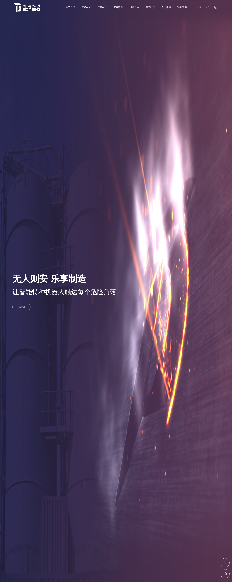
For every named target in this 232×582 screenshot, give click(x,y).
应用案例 (118, 7)
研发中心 (86, 7)
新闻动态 (150, 7)
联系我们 (182, 7)
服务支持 (134, 7)
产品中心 (102, 7)
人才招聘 (166, 7)
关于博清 (70, 7)
